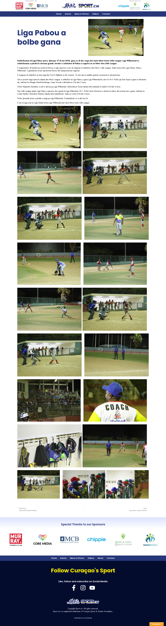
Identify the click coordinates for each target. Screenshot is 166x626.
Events (68, 14)
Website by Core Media (83, 618)
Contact (106, 14)
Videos (95, 14)
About (100, 558)
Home (58, 14)
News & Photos (82, 14)
